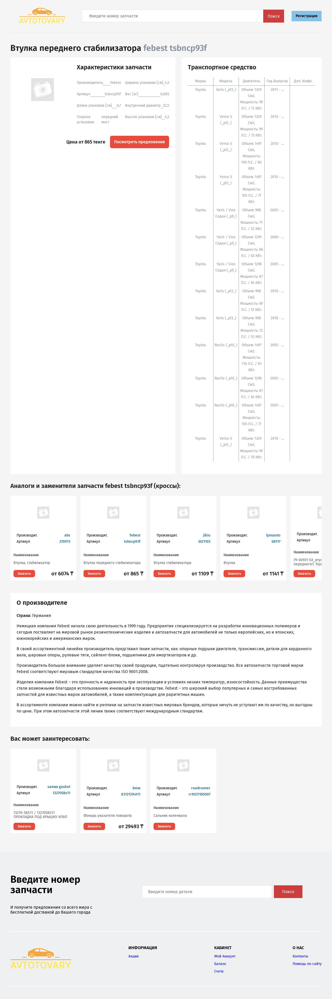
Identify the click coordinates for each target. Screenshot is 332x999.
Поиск (274, 16)
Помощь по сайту (307, 964)
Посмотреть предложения (139, 141)
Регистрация (306, 16)
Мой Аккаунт (225, 956)
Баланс (220, 964)
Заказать (24, 573)
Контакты (300, 956)
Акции (133, 956)
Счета (219, 971)
